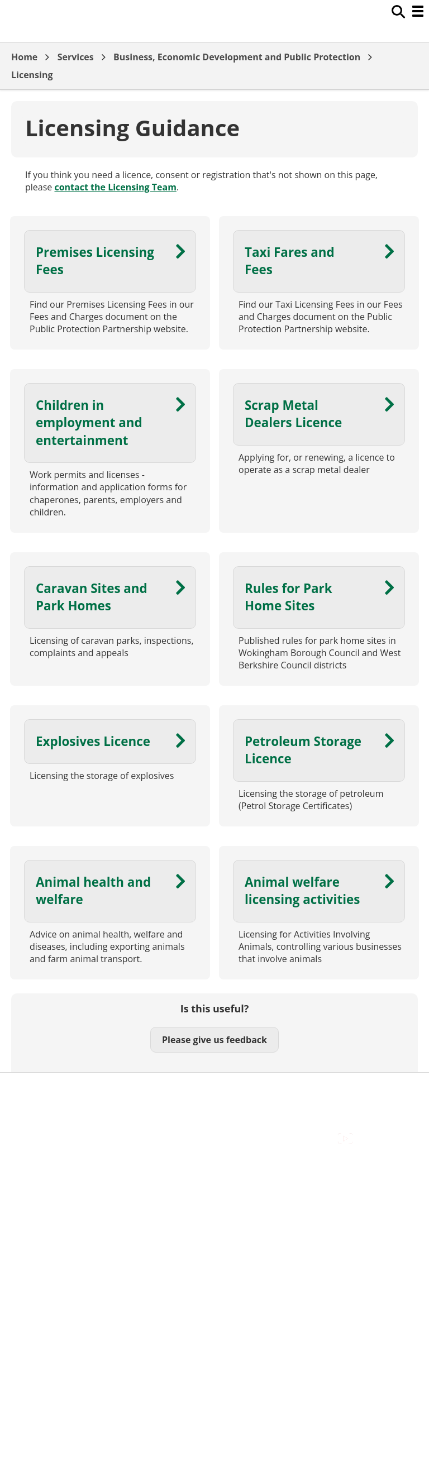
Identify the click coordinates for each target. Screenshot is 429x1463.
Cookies (27, 1115)
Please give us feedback (214, 1040)
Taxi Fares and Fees (290, 260)
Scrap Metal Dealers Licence (293, 413)
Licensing (32, 75)
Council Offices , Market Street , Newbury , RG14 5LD (120, 1152)
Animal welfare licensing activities (302, 890)
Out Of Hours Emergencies (66, 1127)
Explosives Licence (93, 741)
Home (24, 57)
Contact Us (33, 1102)
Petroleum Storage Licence (303, 750)
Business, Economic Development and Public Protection (236, 57)
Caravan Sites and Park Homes (91, 597)
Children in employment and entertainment (89, 422)
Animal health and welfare (93, 890)
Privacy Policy (39, 1140)
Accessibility (36, 1090)
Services (76, 57)
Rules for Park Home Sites (288, 597)
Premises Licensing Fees (95, 260)
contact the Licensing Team (115, 187)
